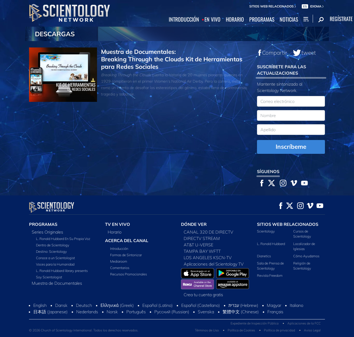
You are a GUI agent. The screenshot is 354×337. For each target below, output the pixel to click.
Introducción (119, 248)
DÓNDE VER (194, 224)
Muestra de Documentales (57, 283)
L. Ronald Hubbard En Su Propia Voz (63, 238)
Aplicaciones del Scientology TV (214, 264)
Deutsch (84, 305)
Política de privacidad (279, 330)
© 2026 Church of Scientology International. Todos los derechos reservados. (83, 330)
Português (136, 311)
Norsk (112, 311)
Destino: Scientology (51, 251)
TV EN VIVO (117, 224)
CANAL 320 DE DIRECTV (208, 232)
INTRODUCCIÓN (184, 19)
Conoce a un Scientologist (55, 258)
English (40, 305)
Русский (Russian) (171, 311)
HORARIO (235, 19)
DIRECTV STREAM (202, 238)
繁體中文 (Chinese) (241, 311)
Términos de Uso (207, 330)
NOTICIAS (289, 19)
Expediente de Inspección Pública (255, 323)
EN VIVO (212, 19)
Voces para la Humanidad (55, 264)
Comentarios (119, 268)
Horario (115, 232)
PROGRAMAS (261, 19)
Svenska (206, 311)
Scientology (266, 231)
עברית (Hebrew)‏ (243, 305)
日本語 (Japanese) (50, 311)
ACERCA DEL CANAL (126, 240)
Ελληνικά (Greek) (117, 305)
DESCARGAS (55, 34)
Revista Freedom (270, 275)
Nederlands (87, 311)
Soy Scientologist (49, 277)
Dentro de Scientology (52, 245)
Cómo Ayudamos (306, 256)
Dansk (61, 305)
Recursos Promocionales (128, 274)
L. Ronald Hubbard (271, 244)
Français (275, 311)
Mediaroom (118, 261)
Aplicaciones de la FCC (304, 323)
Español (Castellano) (200, 305)
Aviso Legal (312, 330)
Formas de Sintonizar (126, 255)
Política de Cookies (241, 330)
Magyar (274, 305)
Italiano (296, 305)
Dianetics (264, 256)
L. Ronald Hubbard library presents (62, 270)
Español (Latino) (157, 305)
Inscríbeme (291, 146)
